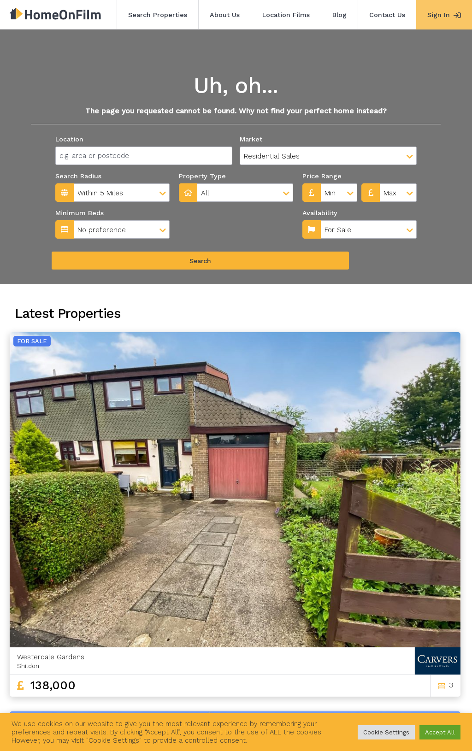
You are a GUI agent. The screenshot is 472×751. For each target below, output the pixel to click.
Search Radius (78, 176)
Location (69, 139)
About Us (225, 14)
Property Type (202, 176)
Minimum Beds (79, 213)
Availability (198, 213)
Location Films (286, 14)
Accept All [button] (440, 732)
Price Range (322, 176)
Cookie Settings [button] (386, 732)
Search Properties (157, 14)
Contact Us (387, 14)
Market (251, 139)
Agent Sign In (279, 699)
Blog (339, 14)
